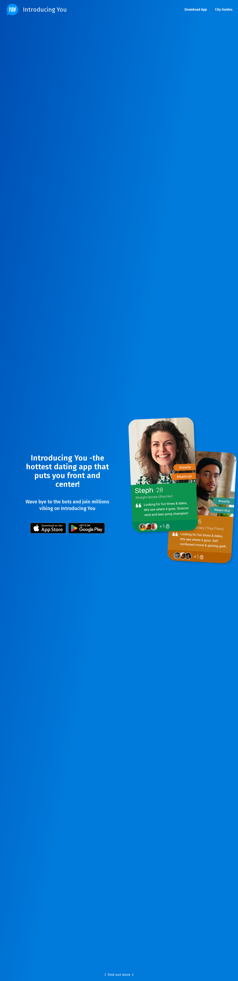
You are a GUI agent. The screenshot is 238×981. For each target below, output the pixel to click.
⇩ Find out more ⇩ (119, 975)
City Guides (223, 9)
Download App (196, 9)
